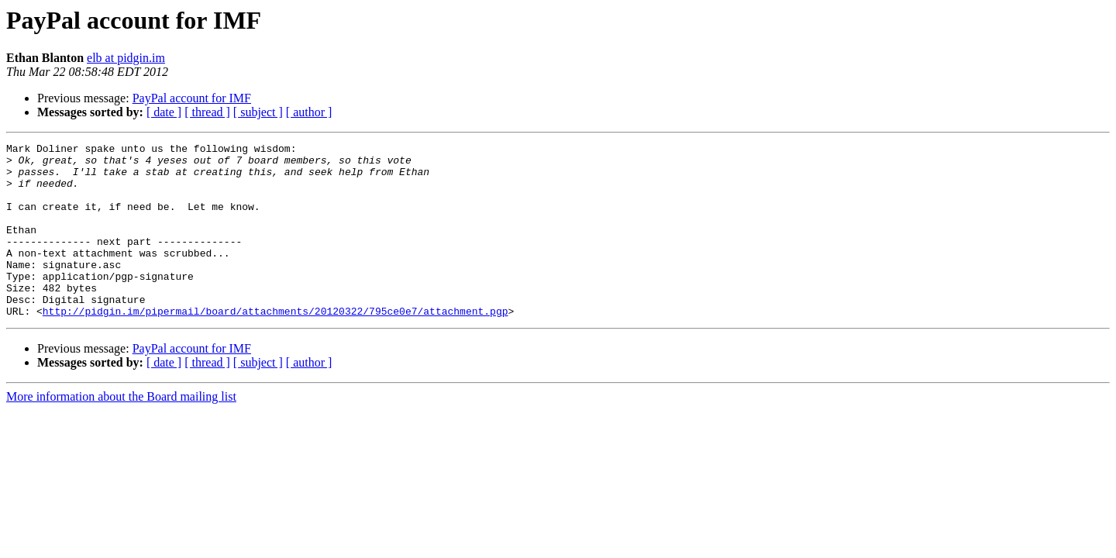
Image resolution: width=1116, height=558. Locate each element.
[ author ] (309, 112)
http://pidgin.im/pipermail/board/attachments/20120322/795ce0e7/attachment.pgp (275, 346)
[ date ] (163, 112)
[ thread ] (207, 112)
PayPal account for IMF (192, 98)
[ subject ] (258, 112)
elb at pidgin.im (126, 57)
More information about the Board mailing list (121, 431)
